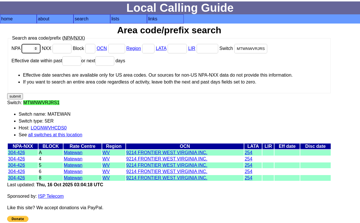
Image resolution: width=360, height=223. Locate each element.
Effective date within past (46, 60)
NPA (26, 48)
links (152, 18)
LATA (161, 48)
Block (85, 48)
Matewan (73, 152)
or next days (103, 60)
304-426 (16, 152)
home (7, 18)
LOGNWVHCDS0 (49, 127)
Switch (243, 48)
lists (115, 18)
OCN (102, 48)
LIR (191, 48)
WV (106, 152)
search (81, 18)
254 (248, 152)
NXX (57, 48)
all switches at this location (55, 134)
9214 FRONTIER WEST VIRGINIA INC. (166, 152)
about (43, 18)
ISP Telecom (51, 196)
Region (133, 48)
